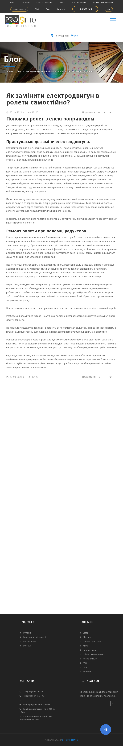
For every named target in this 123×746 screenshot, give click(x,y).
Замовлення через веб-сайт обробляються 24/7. (36, 718)
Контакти (61, 9)
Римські (25, 645)
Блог (48, 9)
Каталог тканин (79, 2)
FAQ (37, 9)
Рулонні (25, 632)
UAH (64, 34)
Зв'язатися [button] (85, 9)
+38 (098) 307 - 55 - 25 (32, 695)
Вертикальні (28, 641)
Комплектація (19, 9)
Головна (8, 71)
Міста (63, 2)
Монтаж (26, 2)
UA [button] (108, 9)
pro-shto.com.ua (70, 739)
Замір (12, 2)
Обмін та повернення (103, 2)
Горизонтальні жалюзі (33, 637)
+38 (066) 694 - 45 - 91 (32, 691)
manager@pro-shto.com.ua (35, 704)
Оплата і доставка (45, 2)
